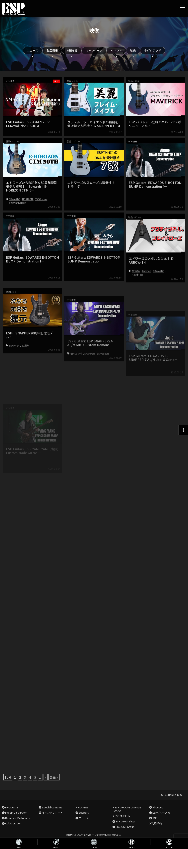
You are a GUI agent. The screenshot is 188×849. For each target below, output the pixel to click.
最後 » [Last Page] (54, 777)
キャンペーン (94, 50)
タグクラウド (152, 50)
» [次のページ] (45, 777)
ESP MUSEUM (122, 816)
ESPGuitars (41, 199)
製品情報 (52, 50)
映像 (133, 50)
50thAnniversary (17, 202)
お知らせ (71, 50)
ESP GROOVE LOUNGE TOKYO (126, 809)
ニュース (32, 50)
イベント (116, 50)
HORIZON (27, 199)
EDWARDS (14, 199)
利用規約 (156, 823)
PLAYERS (83, 807)
